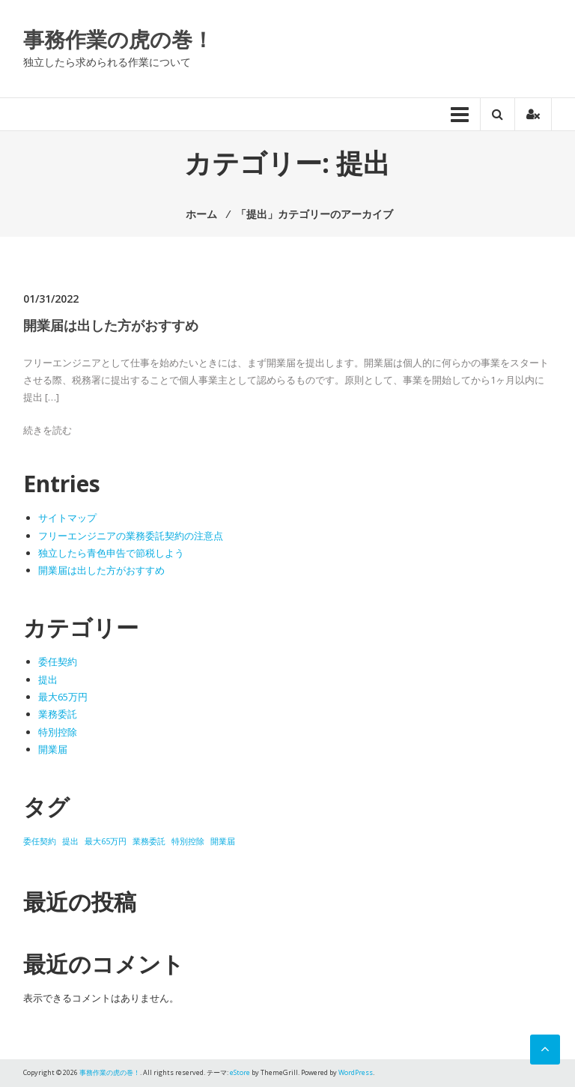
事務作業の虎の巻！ (118, 39)
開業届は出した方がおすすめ (110, 325)
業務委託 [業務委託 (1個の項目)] (149, 841)
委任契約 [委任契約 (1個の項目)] (39, 841)
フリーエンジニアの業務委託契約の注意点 (130, 535)
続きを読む (47, 430)
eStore (240, 1072)
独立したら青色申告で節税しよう (111, 553)
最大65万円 (63, 696)
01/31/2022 (51, 298)
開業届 (52, 749)
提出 (48, 679)
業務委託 (57, 714)
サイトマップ (67, 517)
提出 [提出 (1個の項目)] (70, 841)
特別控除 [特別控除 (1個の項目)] (187, 841)
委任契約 (57, 661)
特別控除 (57, 732)
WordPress (355, 1072)
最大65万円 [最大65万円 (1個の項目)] (106, 841)
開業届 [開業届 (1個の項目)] (222, 841)
